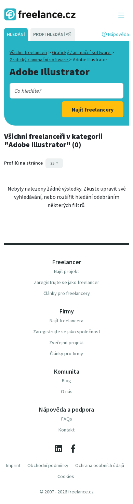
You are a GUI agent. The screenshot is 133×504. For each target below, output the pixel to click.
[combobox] (62, 91)
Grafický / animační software (81, 52)
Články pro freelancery (66, 293)
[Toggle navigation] (121, 15)
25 (52, 163)
